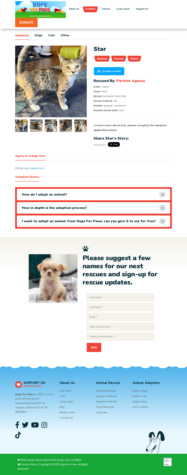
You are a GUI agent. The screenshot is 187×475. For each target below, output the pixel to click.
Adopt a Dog (139, 390)
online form (36, 168)
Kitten (134, 59)
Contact (106, 8)
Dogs (38, 35)
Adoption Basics (27, 177)
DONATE (26, 22)
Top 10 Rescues (105, 407)
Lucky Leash (123, 8)
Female (118, 59)
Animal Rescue (108, 383)
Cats (51, 35)
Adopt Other (139, 401)
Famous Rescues (106, 390)
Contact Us (66, 417)
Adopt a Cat (139, 396)
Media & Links (67, 412)
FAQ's (63, 396)
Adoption (90, 8)
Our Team (66, 390)
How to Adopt (140, 407)
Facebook (99, 144)
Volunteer (101, 412)
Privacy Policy (27, 464)
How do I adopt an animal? (44, 194)
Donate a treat (109, 71)
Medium (102, 59)
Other (65, 35)
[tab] (21, 125)
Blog (62, 407)
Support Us (142, 8)
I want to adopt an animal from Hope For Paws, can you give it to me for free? (89, 221)
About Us (74, 8)
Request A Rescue (106, 396)
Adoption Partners (106, 401)
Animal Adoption (146, 383)
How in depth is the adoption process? (54, 208)
